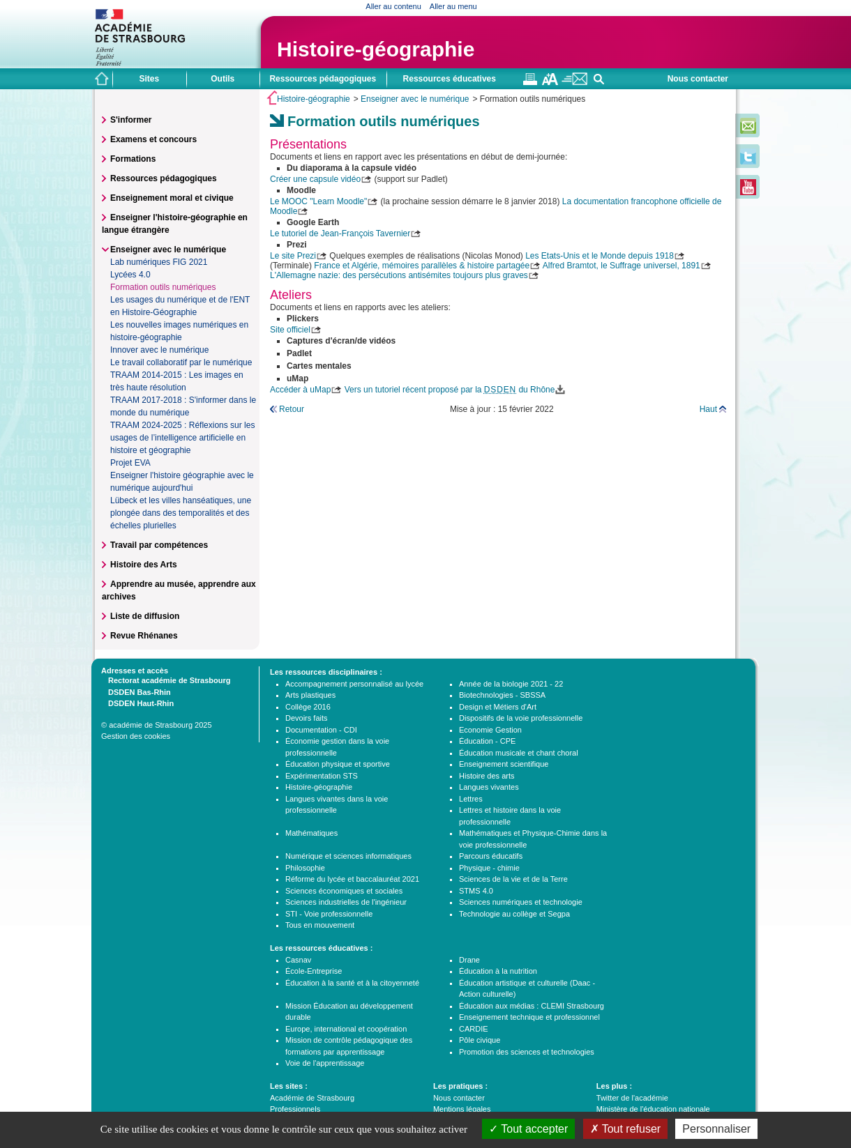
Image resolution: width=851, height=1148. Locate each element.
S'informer (131, 120)
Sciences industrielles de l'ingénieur (346, 902)
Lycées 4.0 (130, 275)
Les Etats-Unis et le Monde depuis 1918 (599, 256)
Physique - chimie (489, 868)
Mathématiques (311, 833)
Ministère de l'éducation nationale (653, 1109)
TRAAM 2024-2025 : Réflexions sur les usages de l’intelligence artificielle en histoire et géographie (182, 437)
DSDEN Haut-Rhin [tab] (137, 702)
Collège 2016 (308, 707)
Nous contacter (698, 79)
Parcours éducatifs (490, 856)
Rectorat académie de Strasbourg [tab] (165, 679)
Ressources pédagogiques (163, 178)
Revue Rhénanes (144, 636)
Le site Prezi (293, 256)
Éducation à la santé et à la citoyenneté (352, 983)
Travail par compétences (159, 545)
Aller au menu (453, 6)
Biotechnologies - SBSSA (502, 695)
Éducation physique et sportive (337, 764)
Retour (291, 409)
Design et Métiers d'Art (497, 707)
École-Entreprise (313, 971)
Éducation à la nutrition (498, 971)
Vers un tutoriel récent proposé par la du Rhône (450, 390)
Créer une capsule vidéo (315, 179)
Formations (133, 159)
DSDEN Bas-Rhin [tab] (136, 691)
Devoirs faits (306, 718)
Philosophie (305, 868)
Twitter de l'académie (632, 1098)
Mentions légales (462, 1109)
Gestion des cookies (135, 736)
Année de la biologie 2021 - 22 (511, 684)
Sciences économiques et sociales (343, 891)
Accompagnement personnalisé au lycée (354, 684)
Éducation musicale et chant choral (518, 753)
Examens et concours (153, 139)
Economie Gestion (490, 730)
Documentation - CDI (321, 730)
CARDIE (473, 1029)
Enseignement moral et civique (172, 198)
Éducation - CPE (487, 741)
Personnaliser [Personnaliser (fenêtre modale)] (716, 1129)
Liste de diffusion (144, 616)
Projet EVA (130, 463)
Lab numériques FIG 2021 (158, 262)
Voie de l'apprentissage (324, 1063)
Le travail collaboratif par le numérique (181, 362)
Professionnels (295, 1109)
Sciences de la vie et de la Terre (513, 879)
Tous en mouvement (319, 925)
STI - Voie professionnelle (328, 914)
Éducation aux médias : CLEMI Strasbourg (531, 1006)
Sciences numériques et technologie (520, 902)
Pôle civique (479, 1040)
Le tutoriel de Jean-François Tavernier (340, 233)
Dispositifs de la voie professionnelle (520, 718)
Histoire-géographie (375, 49)
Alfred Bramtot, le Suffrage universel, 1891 (621, 265)
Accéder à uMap (300, 390)
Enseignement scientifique (503, 764)
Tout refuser (625, 1129)
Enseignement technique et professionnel (529, 1017)
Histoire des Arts (143, 564)
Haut (708, 409)
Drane (469, 960)
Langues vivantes (489, 787)
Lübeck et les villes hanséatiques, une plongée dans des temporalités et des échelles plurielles (180, 513)
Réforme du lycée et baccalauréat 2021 (352, 879)
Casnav (298, 960)
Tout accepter (528, 1129)
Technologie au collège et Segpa (514, 914)
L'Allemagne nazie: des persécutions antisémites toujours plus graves (399, 275)
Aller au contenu (393, 6)
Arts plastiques (310, 695)
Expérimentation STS (321, 776)
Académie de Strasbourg (312, 1098)
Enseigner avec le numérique (415, 99)
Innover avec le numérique (159, 350)
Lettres (471, 799)
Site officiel (290, 330)
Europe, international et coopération (346, 1029)
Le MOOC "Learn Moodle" (318, 201)
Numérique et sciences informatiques (348, 856)
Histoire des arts (486, 776)
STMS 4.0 (476, 891)
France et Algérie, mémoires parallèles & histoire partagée (421, 265)
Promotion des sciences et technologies (526, 1052)
